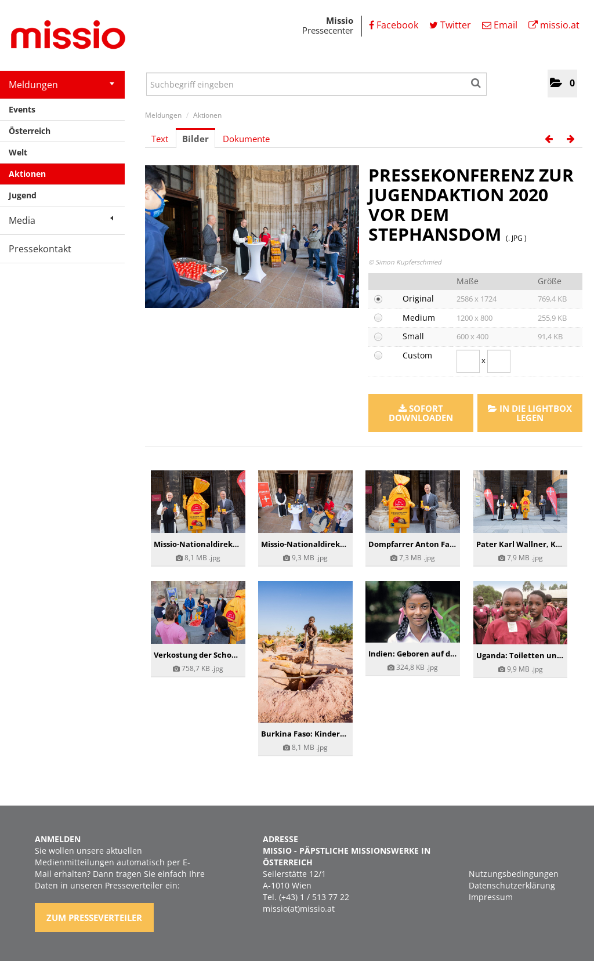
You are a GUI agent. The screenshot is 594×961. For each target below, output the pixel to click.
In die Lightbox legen (530, 412)
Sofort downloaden (421, 412)
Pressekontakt (40, 248)
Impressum (491, 896)
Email (499, 25)
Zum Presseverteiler (94, 917)
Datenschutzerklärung (512, 885)
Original (418, 298)
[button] (562, 83)
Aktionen (27, 173)
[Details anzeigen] (198, 501)
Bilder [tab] (195, 138)
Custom (417, 355)
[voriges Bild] (548, 138)
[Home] (64, 36)
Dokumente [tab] (246, 138)
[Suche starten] (476, 81)
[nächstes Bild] (570, 138)
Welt (18, 152)
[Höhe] (498, 361)
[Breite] (468, 361)
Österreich (29, 130)
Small (413, 336)
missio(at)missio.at (299, 908)
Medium (419, 317)
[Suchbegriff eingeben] (316, 84)
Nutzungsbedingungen (514, 873)
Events (22, 109)
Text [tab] (159, 138)
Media (61, 220)
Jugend (23, 195)
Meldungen (61, 84)
